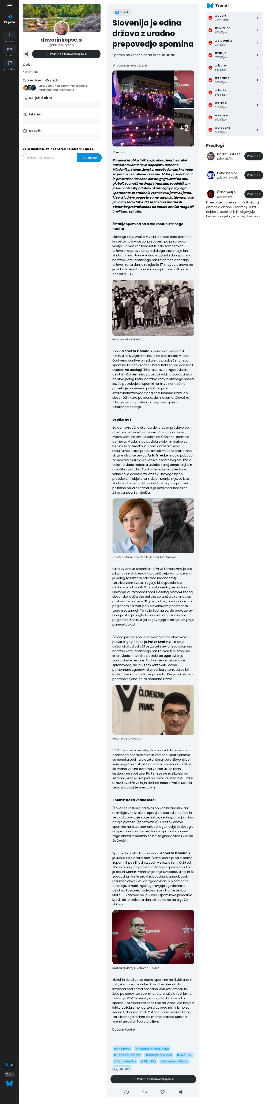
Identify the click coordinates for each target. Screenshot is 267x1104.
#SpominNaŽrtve (127, 1055)
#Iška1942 (184, 1055)
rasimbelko (66, 90)
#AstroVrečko (125, 1061)
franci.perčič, (78, 86)
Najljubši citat (40, 98)
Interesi (35, 114)
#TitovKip (148, 1061)
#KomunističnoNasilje (152, 1049)
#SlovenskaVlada (174, 1061)
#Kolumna (122, 1049)
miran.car (45, 90)
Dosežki (35, 131)
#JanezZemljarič (159, 1055)
